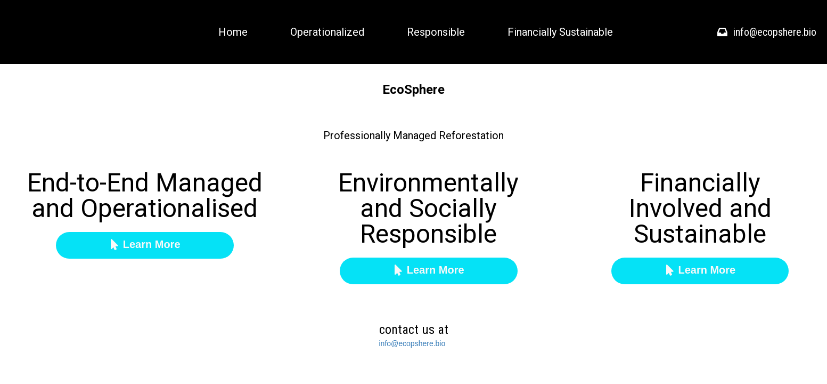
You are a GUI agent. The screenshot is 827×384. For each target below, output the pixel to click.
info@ (389, 343)
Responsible (436, 32)
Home (233, 32)
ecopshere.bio (421, 343)
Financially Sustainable (560, 32)
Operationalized (327, 32)
